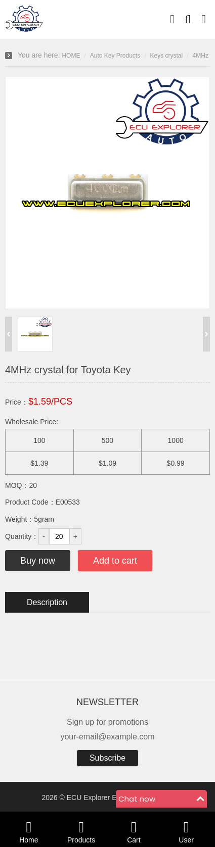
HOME (71, 55)
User (186, 829)
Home (29, 829)
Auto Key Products (115, 55)
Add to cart (115, 561)
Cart (134, 829)
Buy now (37, 561)
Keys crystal (166, 55)
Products (81, 829)
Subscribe (107, 758)
